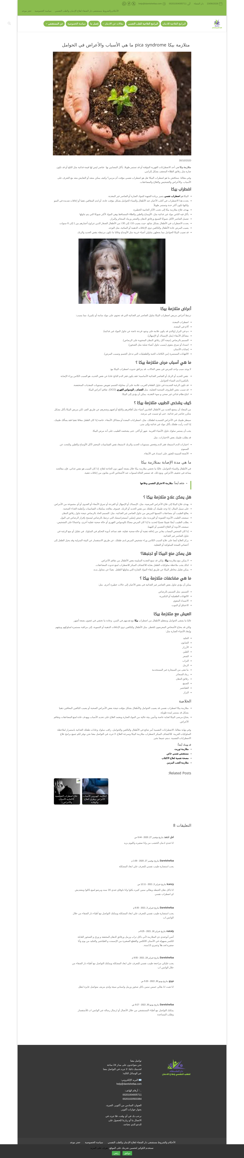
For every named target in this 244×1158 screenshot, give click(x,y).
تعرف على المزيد (99, 1148)
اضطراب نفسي (172, 196)
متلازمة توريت (181, 749)
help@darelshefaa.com (128, 1083)
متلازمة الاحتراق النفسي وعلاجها (156, 483)
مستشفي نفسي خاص (177, 753)
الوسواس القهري (125, 389)
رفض (116, 1153)
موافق (127, 1153)
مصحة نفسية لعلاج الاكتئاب (175, 758)
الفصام (139, 389)
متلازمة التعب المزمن (178, 762)
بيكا (166, 560)
